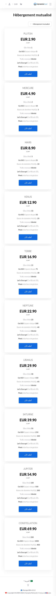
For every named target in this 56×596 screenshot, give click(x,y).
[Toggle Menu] (50, 4)
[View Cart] (21, 4)
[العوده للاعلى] (28, 585)
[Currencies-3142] (14, 4)
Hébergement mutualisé (40, 24)
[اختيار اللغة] (28, 581)
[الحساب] (7, 4)
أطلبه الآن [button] (28, 74)
